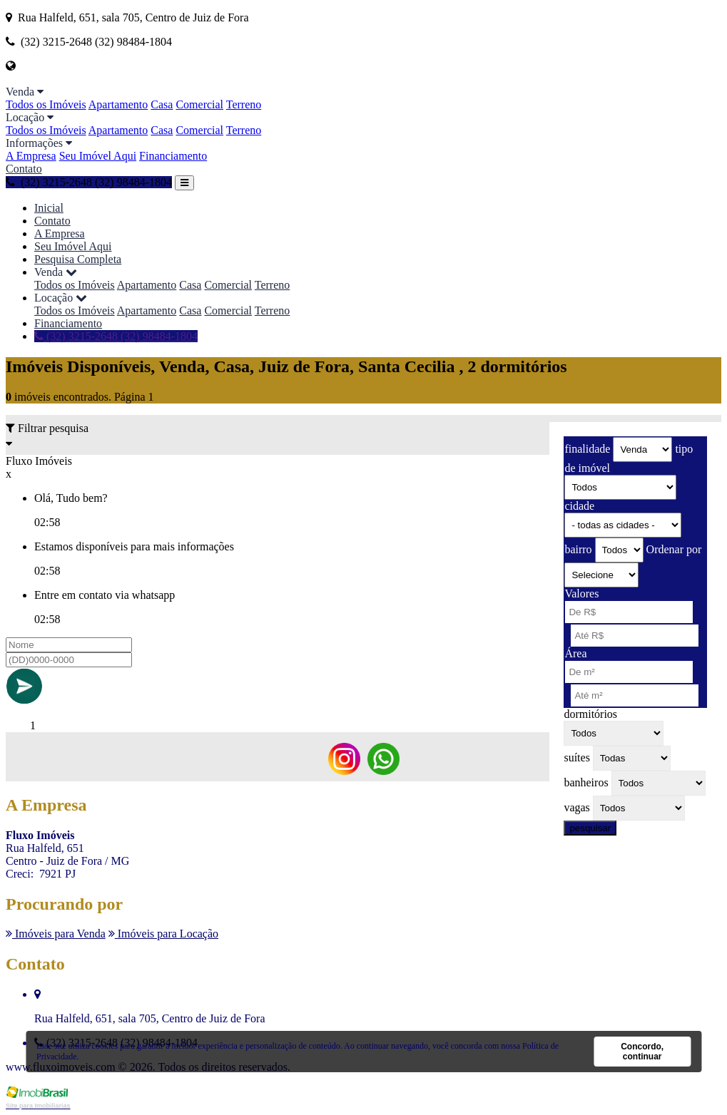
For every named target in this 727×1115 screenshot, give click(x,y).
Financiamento (173, 156)
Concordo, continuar (642, 1052)
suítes (576, 757)
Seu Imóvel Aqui (97, 156)
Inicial (48, 208)
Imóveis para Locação (163, 934)
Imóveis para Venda (56, 934)
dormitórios (590, 714)
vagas (576, 807)
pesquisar (590, 828)
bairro (577, 549)
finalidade (587, 449)
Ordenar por (674, 549)
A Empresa (31, 156)
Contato (24, 169)
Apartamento (118, 104)
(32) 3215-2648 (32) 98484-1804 (89, 182)
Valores (581, 593)
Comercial (199, 104)
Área (575, 653)
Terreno (244, 104)
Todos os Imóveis (46, 104)
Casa (162, 104)
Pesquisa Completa (77, 259)
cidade (579, 506)
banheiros (586, 782)
